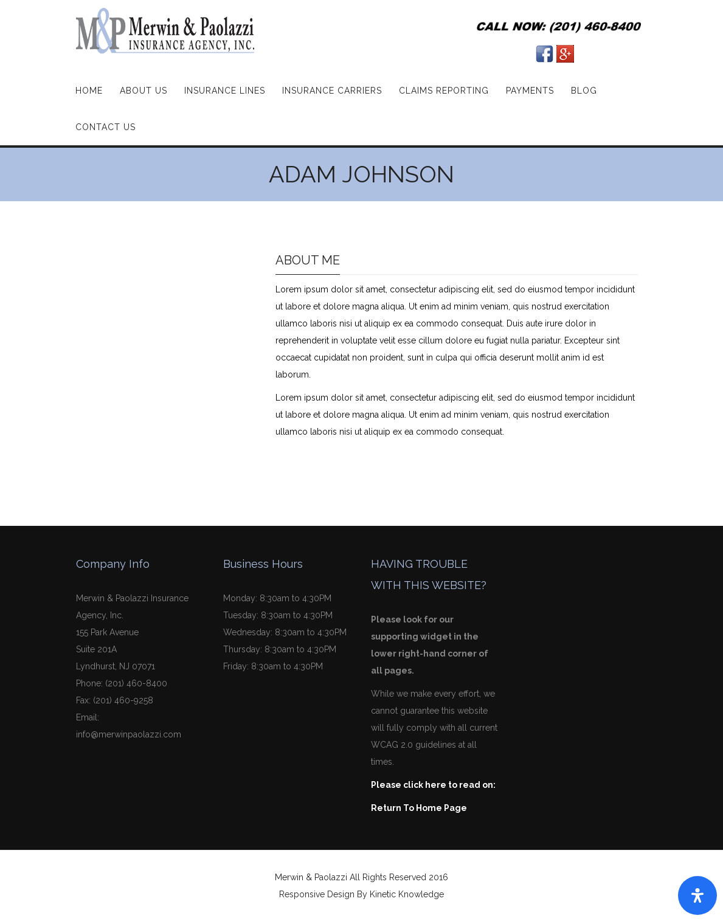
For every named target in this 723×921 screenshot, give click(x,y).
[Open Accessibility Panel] (697, 895)
